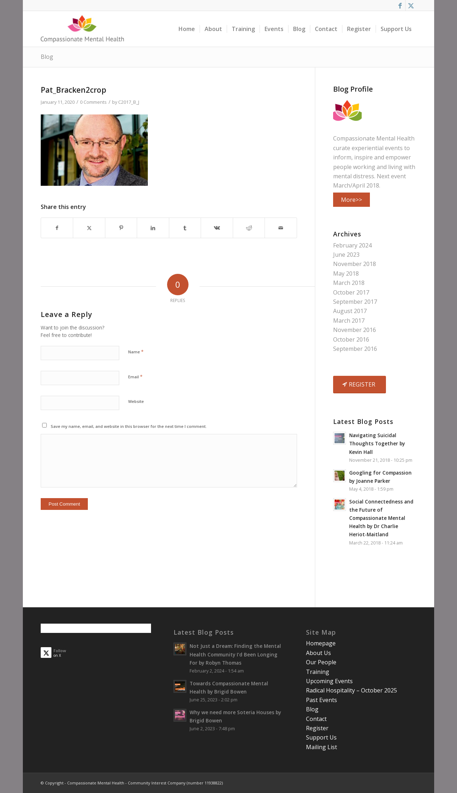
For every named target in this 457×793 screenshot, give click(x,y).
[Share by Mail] (281, 228)
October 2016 (351, 339)
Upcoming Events (329, 681)
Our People (321, 662)
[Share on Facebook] (57, 228)
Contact (316, 719)
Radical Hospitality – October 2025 (351, 690)
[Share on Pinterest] (121, 228)
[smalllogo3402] (82, 29)
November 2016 (354, 330)
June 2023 (346, 255)
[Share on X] (89, 228)
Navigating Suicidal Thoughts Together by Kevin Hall (377, 443)
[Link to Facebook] (400, 5)
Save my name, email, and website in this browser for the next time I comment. (129, 426)
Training (317, 672)
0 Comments (93, 102)
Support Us (321, 737)
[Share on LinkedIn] (153, 228)
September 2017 (355, 302)
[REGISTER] (359, 384)
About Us (318, 653)
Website (136, 401)
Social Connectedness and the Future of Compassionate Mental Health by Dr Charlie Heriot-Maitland (381, 518)
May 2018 (346, 273)
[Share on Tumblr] (185, 228)
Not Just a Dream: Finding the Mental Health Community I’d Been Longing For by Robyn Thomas (235, 654)
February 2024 (352, 245)
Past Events (321, 700)
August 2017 (350, 311)
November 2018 (354, 264)
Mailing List (321, 747)
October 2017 (351, 292)
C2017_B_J (128, 102)
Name (136, 351)
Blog (47, 57)
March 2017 (349, 320)
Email (135, 376)
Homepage (321, 643)
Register (317, 728)
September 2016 (355, 349)
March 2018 (349, 283)
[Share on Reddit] (249, 228)
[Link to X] (411, 5)
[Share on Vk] (216, 228)
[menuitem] (187, 29)
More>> (351, 200)
